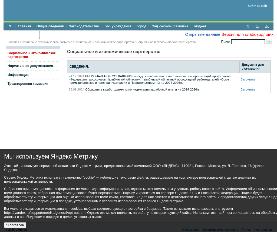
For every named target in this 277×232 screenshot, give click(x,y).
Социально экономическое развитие (47, 42)
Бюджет (200, 26)
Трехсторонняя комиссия (28, 84)
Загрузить (248, 79)
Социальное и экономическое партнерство (104, 42)
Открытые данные (202, 34)
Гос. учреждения (117, 26)
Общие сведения (50, 26)
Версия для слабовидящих (247, 34)
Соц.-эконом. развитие (170, 26)
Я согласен (15, 225)
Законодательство (84, 26)
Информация (18, 75)
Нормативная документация (30, 66)
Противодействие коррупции (65, 35)
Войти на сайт (257, 5)
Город (141, 26)
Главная (24, 26)
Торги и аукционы (22, 35)
